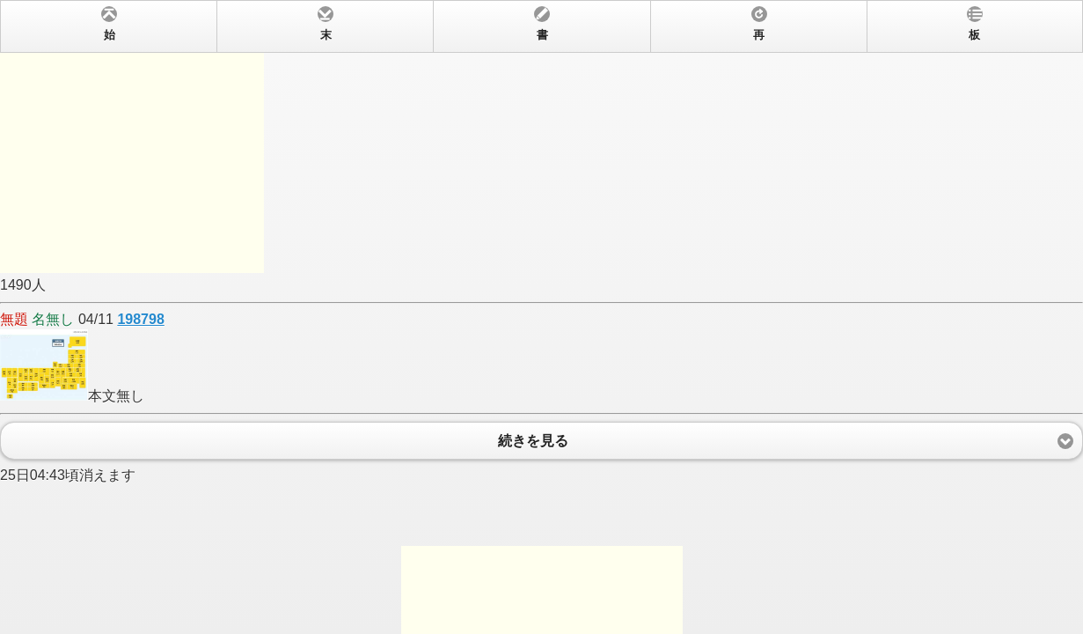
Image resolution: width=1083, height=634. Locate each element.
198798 (140, 319)
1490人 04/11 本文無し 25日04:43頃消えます (541, 317)
